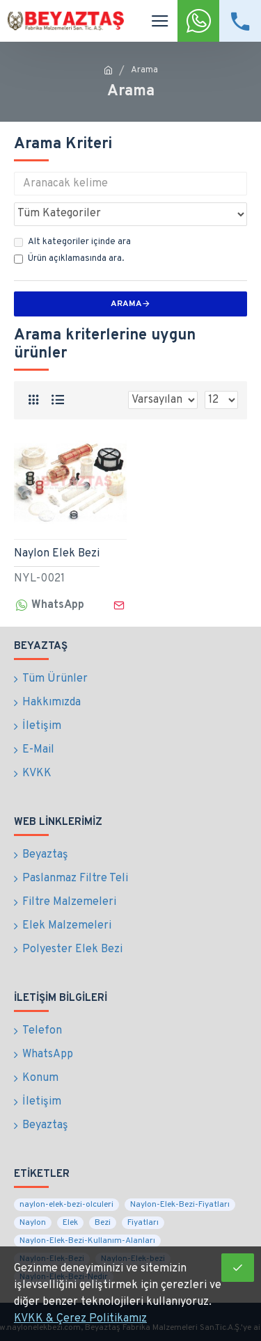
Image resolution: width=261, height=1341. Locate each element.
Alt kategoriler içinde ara (72, 242)
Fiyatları (143, 1222)
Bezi (103, 1222)
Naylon (32, 1222)
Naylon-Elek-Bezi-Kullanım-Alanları (87, 1240)
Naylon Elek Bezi (57, 554)
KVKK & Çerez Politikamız (80, 1319)
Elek (70, 1222)
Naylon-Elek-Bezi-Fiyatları (180, 1204)
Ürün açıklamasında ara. (69, 258)
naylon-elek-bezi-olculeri (66, 1204)
